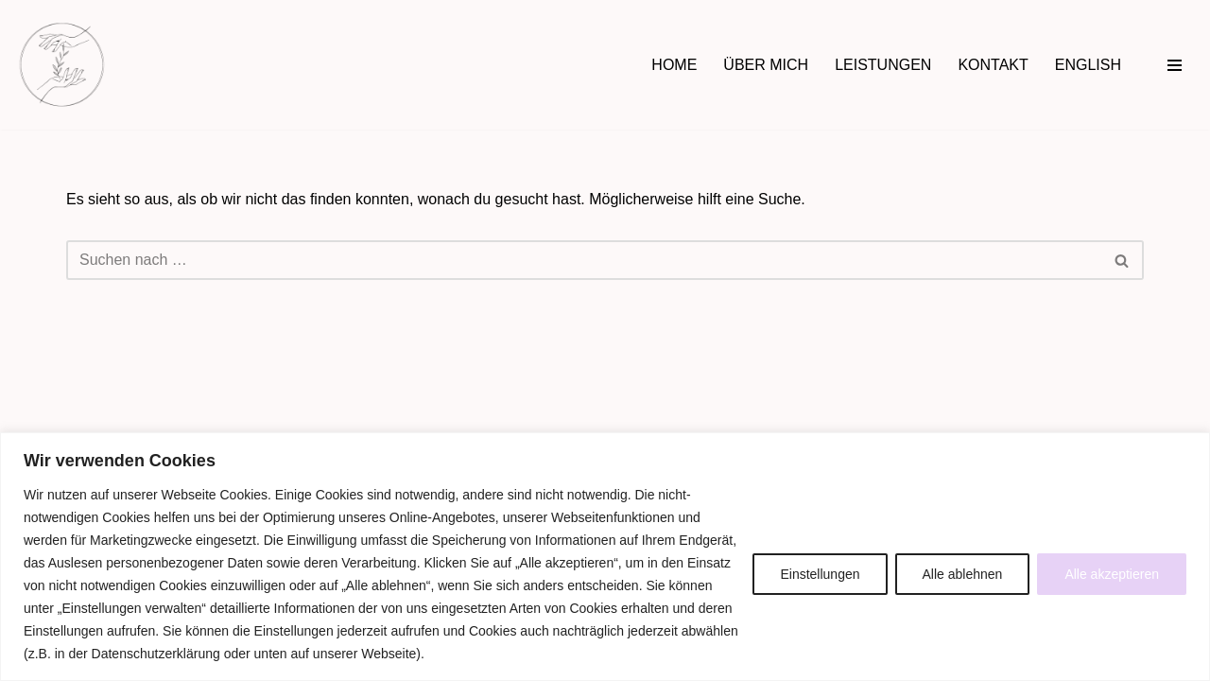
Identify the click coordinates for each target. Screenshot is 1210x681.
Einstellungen (819, 574)
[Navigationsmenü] (1174, 65)
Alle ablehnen (963, 574)
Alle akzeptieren (1111, 574)
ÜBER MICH (765, 65)
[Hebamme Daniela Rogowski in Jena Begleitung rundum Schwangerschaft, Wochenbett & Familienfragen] (62, 65)
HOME (674, 65)
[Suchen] (583, 260)
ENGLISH (1088, 65)
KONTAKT (993, 65)
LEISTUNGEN (883, 65)
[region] (605, 556)
